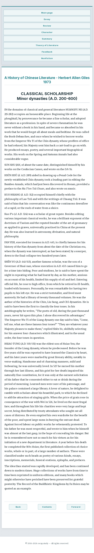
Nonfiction (47, 58)
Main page (47, 13)
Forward (76, 507)
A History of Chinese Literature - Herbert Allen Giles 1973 (47, 80)
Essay (47, 19)
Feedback (47, 52)
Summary (47, 39)
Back (18, 507)
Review (47, 26)
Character (47, 32)
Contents (47, 507)
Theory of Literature (47, 45)
